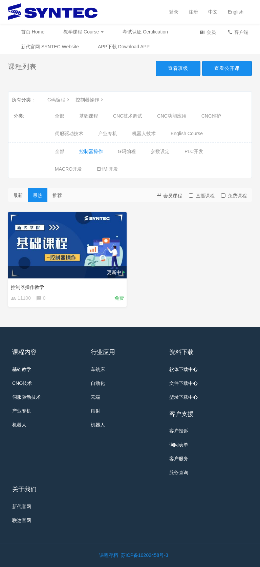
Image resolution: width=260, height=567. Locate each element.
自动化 (98, 383)
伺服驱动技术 (69, 133)
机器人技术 (144, 133)
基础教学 (21, 369)
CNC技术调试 (127, 116)
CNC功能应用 (171, 116)
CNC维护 (211, 116)
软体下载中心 (183, 369)
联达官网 (21, 520)
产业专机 (107, 133)
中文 (213, 12)
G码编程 (59, 99)
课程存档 (108, 555)
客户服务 (178, 458)
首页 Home (32, 31)
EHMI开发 (107, 169)
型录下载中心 (183, 397)
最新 (18, 195)
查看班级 (178, 68)
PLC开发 (194, 151)
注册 (193, 12)
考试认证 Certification (145, 31)
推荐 (57, 195)
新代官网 (21, 506)
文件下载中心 (183, 383)
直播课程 (202, 195)
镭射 (95, 411)
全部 (59, 116)
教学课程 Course (83, 31)
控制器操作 (90, 99)
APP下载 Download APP (124, 46)
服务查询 (178, 472)
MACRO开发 (68, 169)
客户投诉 (178, 431)
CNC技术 (22, 383)
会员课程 (169, 195)
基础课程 (88, 116)
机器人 (19, 424)
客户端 (238, 32)
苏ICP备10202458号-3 (144, 555)
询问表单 (178, 444)
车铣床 (98, 369)
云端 (95, 397)
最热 (37, 195)
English (235, 12)
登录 (173, 12)
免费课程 (234, 195)
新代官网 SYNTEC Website (50, 46)
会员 (208, 32)
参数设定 (160, 151)
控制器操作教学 (27, 287)
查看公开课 (227, 68)
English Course (187, 133)
